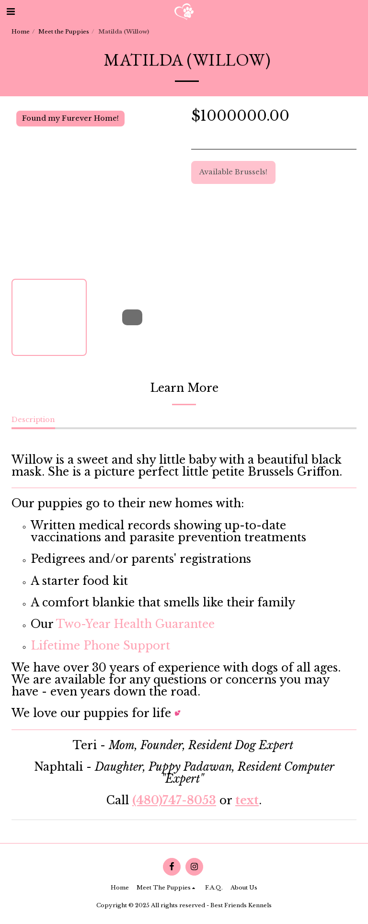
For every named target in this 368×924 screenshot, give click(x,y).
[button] (10, 11)
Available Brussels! (233, 172)
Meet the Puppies (63, 31)
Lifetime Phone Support (100, 645)
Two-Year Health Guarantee (135, 624)
